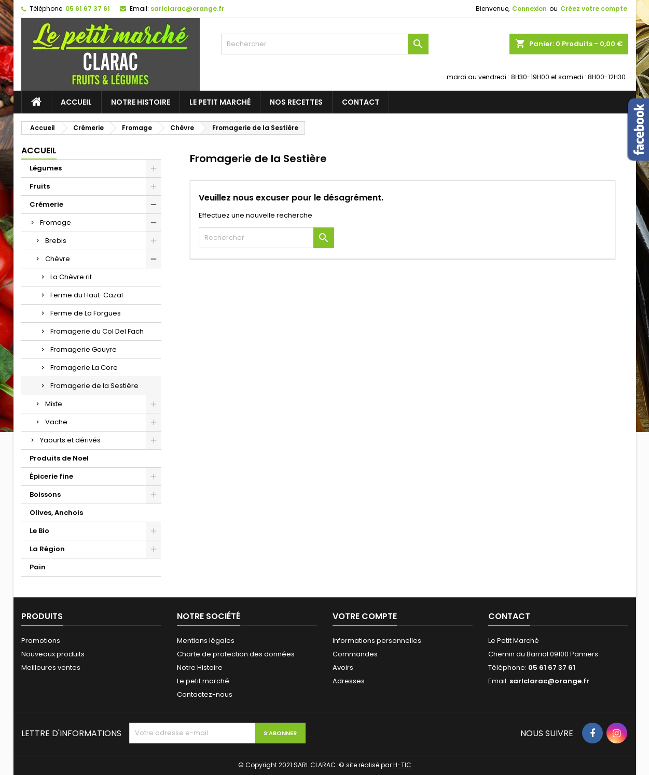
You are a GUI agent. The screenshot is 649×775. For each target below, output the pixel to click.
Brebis (55, 241)
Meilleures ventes (50, 667)
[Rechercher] (325, 44)
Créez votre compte (593, 8)
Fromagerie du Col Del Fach (97, 331)
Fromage (55, 222)
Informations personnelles (377, 640)
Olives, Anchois (56, 513)
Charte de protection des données (236, 654)
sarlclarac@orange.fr (187, 8)
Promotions (40, 640)
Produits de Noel (59, 458)
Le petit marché (220, 102)
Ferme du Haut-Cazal (86, 295)
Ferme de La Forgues (85, 313)
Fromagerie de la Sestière (94, 386)
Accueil (76, 102)
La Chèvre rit (71, 277)
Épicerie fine (51, 476)
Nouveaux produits (53, 654)
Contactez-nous (204, 694)
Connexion (529, 8)
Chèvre (57, 259)
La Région (47, 549)
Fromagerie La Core (84, 367)
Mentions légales (205, 640)
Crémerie (46, 204)
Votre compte (365, 616)
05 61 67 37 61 (87, 8)
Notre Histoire (140, 102)
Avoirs (343, 667)
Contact (360, 102)
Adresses (349, 681)
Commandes (355, 654)
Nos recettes (296, 102)
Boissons (45, 494)
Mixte (53, 404)
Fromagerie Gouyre (83, 349)
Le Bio (39, 531)
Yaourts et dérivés (70, 440)
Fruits (40, 186)
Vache (56, 422)
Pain (38, 567)
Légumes (46, 168)
